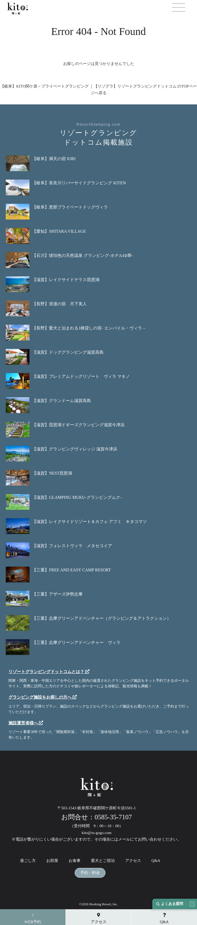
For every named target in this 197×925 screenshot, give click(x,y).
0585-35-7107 (113, 817)
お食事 (74, 861)
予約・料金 (90, 873)
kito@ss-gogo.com (96, 833)
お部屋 (52, 861)
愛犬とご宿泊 (103, 861)
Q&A (155, 861)
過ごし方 (28, 861)
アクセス (133, 861)
